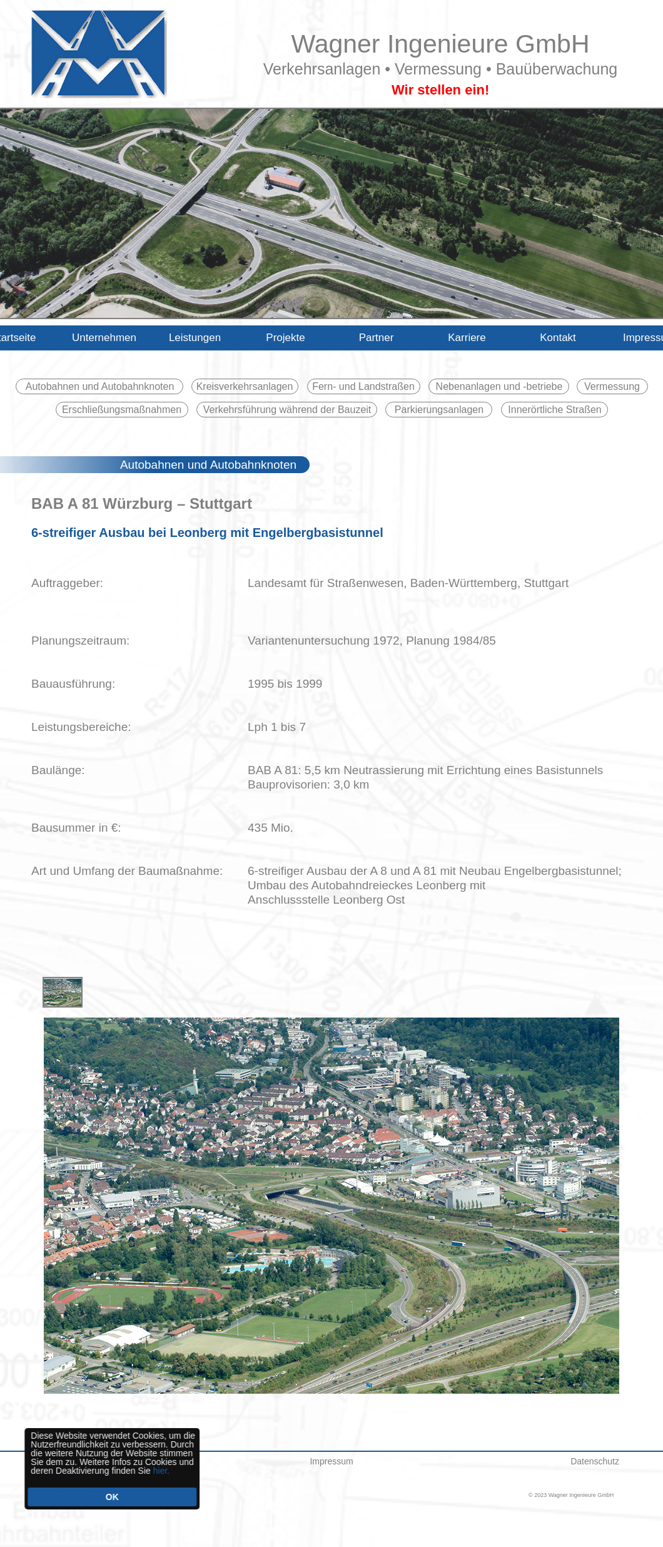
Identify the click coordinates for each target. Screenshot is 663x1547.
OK (108, 1497)
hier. (157, 1470)
